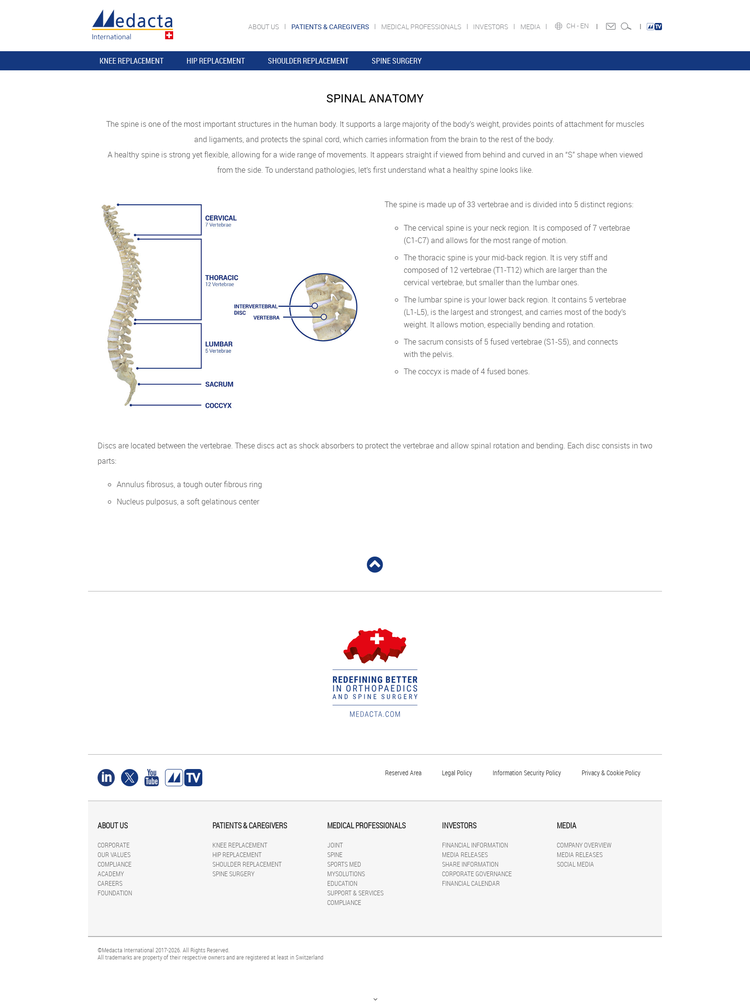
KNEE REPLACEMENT (131, 61)
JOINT (335, 844)
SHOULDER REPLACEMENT (308, 61)
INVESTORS (491, 26)
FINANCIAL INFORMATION (475, 844)
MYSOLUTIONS (346, 873)
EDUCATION (342, 883)
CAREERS (110, 883)
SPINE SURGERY (397, 61)
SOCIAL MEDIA (575, 864)
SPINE (334, 854)
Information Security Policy (527, 772)
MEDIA (531, 26)
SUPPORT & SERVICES (355, 892)
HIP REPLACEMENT (216, 61)
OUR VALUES (114, 854)
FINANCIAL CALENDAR (471, 883)
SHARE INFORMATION (470, 864)
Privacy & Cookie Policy (611, 772)
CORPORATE (114, 844)
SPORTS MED (344, 864)
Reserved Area (403, 772)
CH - (573, 26)
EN (585, 26)
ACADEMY (111, 873)
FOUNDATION (115, 892)
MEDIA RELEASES (465, 854)
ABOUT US (264, 26)
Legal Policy (457, 772)
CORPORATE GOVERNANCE (477, 873)
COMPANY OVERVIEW (584, 844)
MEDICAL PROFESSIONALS (422, 26)
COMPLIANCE (115, 864)
